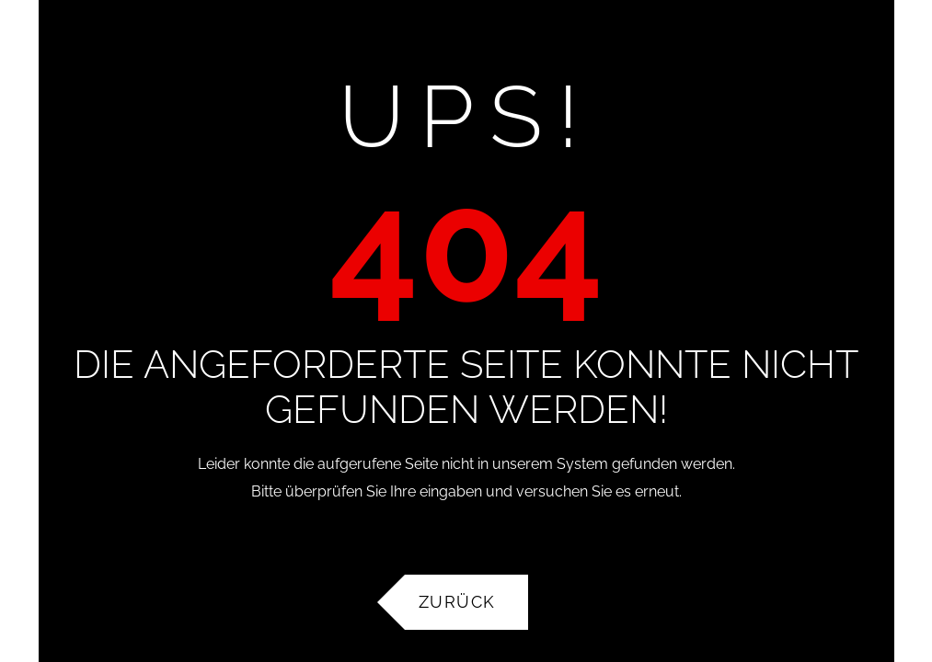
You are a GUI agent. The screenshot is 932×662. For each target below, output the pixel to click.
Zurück (457, 604)
